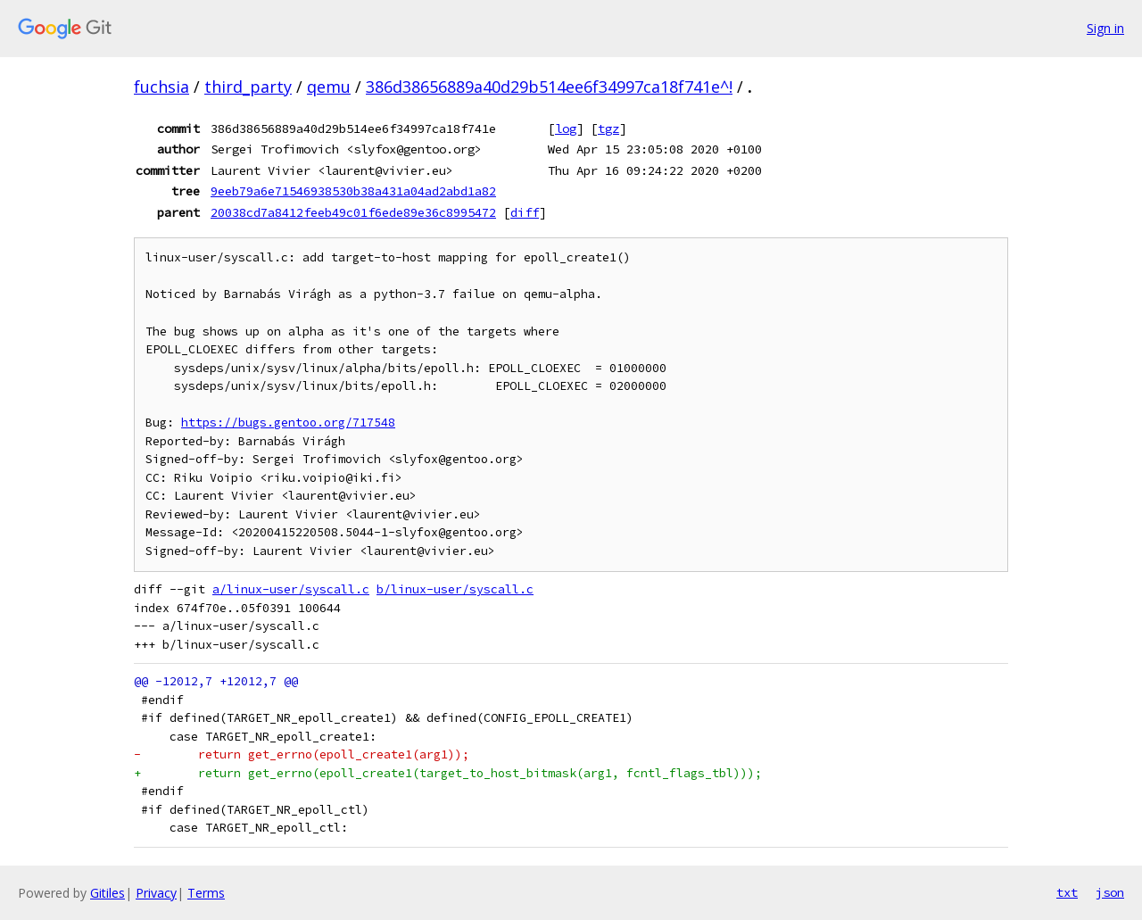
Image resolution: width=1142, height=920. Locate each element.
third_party (248, 86)
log (565, 128)
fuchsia (161, 86)
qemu (329, 86)
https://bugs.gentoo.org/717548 (288, 422)
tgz (608, 128)
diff (524, 212)
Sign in (1105, 28)
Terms (206, 892)
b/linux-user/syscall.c (455, 589)
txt (1067, 892)
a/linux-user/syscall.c (290, 589)
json (1110, 892)
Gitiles (107, 892)
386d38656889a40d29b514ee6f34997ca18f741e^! (549, 86)
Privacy (156, 892)
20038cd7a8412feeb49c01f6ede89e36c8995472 (353, 212)
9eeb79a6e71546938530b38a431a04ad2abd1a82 (353, 191)
